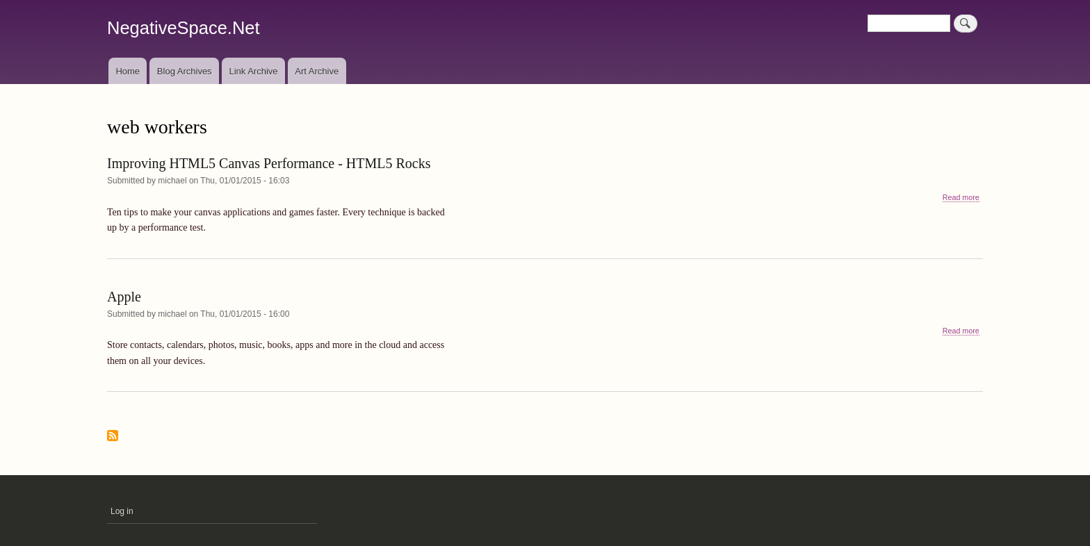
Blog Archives (184, 71)
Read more (961, 197)
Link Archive (253, 71)
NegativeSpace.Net (183, 28)
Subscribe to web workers (112, 436)
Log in (122, 511)
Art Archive (317, 71)
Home (127, 71)
